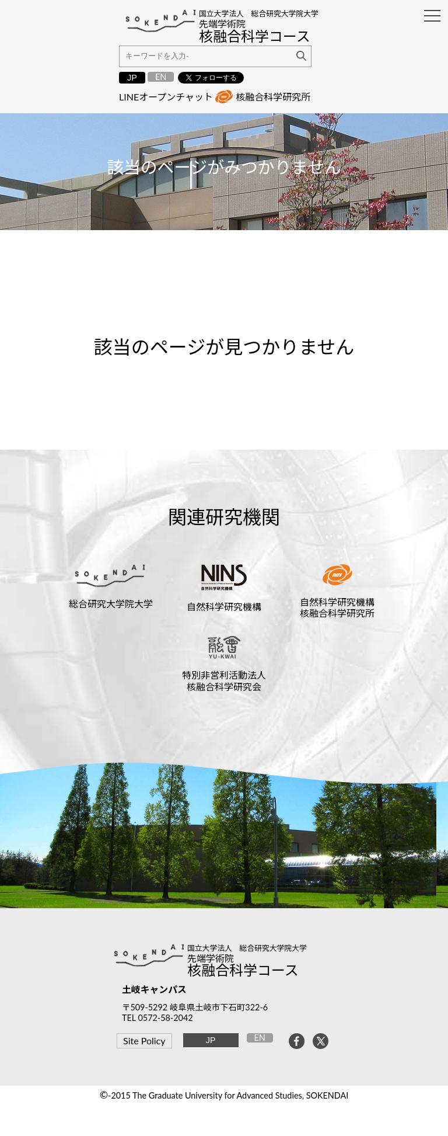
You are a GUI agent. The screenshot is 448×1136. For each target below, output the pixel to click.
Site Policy (144, 1040)
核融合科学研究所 (273, 96)
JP (132, 77)
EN (160, 77)
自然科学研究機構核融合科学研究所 (337, 607)
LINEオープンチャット (166, 96)
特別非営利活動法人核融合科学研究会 (224, 680)
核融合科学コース (243, 969)
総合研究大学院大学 (111, 603)
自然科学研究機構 (224, 606)
